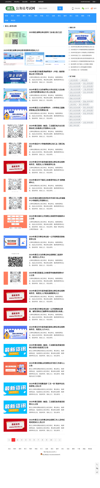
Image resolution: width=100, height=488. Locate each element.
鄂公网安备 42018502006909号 (50, 484)
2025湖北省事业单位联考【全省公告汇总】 (46, 32)
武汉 (12, 16)
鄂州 (35, 16)
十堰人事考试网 (88, 89)
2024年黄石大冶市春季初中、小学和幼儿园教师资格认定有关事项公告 (47, 115)
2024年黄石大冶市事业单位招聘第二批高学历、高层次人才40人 (46, 272)
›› (59, 470)
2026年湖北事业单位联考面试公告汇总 (82, 47)
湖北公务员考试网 (74, 83)
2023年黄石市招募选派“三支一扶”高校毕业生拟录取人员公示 (47, 410)
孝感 (41, 16)
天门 (47, 16)
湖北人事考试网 (88, 83)
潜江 (71, 16)
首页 (6, 16)
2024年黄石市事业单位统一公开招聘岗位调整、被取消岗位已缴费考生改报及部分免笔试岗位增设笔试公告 (46, 331)
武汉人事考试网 (88, 86)
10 (51, 470)
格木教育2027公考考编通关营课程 (81, 67)
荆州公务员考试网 (74, 107)
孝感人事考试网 (88, 113)
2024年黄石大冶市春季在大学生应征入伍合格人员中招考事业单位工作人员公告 (47, 95)
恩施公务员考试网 (74, 98)
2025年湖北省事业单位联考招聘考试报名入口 (21, 52)
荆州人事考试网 (88, 107)
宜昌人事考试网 (88, 92)
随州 (65, 16)
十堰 (88, 16)
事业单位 (16, 1)
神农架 (13, 20)
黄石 (59, 16)
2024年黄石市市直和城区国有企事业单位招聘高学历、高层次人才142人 (47, 351)
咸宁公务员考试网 (74, 110)
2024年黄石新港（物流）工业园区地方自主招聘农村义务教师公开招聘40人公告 (47, 134)
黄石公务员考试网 (74, 101)
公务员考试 (8, 1)
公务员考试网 (73, 80)
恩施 (6, 20)
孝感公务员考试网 (74, 113)
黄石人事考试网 (84, 104)
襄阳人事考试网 (74, 125)
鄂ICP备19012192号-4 (50, 482)
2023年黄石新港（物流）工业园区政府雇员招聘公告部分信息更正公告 (47, 370)
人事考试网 (83, 80)
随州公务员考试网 (74, 119)
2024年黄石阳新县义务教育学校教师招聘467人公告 (46, 292)
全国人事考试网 (88, 122)
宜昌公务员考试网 (74, 92)
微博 (95, 8)
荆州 (18, 16)
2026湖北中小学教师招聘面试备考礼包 (82, 61)
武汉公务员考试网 (74, 86)
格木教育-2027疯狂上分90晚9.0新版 (82, 64)
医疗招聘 (32, 1)
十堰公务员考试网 (74, 89)
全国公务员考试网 (74, 122)
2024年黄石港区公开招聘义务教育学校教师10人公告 (47, 232)
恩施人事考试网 (88, 101)
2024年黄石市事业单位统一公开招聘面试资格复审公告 (47, 253)
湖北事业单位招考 (74, 95)
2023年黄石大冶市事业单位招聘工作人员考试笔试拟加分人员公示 (47, 449)
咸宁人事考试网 (88, 110)
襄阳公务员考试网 (74, 116)
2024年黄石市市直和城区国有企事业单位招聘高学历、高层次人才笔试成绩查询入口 (47, 311)
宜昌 (76, 16)
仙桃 (53, 16)
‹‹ (9, 470)
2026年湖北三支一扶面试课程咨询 (81, 55)
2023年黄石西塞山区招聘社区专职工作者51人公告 (47, 390)
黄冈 (24, 16)
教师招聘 (40, 1)
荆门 (30, 16)
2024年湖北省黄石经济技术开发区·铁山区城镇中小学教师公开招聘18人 (47, 213)
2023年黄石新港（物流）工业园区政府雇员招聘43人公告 (47, 430)
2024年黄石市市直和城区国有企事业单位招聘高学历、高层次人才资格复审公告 (47, 174)
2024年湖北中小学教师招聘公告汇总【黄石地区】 (47, 154)
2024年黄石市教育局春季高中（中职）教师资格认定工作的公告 (47, 76)
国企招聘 (24, 1)
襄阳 (82, 16)
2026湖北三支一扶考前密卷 (79, 70)
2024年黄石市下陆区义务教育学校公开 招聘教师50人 (47, 193)
